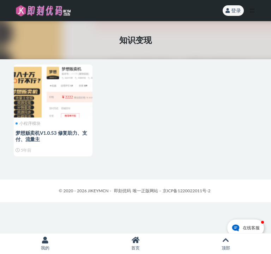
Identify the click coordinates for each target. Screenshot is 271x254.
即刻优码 (122, 190)
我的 (45, 243)
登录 (233, 10)
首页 (135, 243)
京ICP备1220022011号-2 (187, 190)
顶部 (226, 243)
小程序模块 (28, 123)
